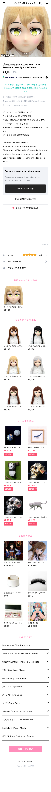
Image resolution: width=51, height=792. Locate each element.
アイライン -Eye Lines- (12, 695)
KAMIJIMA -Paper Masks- (14, 728)
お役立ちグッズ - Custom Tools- (17, 711)
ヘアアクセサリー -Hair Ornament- (18, 720)
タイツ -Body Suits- (11, 703)
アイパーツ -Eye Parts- (12, 686)
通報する (45, 245)
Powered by (25, 766)
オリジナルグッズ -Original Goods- (18, 736)
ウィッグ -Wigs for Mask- (14, 678)
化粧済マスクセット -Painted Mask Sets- (21, 662)
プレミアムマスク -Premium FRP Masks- (20, 653)
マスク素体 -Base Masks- (14, 670)
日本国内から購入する (25, 199)
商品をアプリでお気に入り (25, 208)
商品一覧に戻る (25, 749)
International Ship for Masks (16, 645)
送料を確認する (29, 97)
